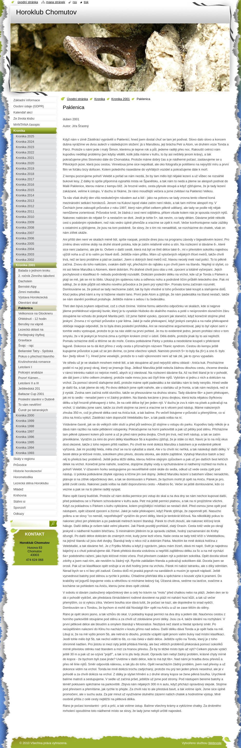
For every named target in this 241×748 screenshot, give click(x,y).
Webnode (215, 743)
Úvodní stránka (77, 99)
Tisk (86, 2)
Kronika (99, 99)
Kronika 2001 (120, 99)
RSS (75, 2)
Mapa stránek (55, 2)
